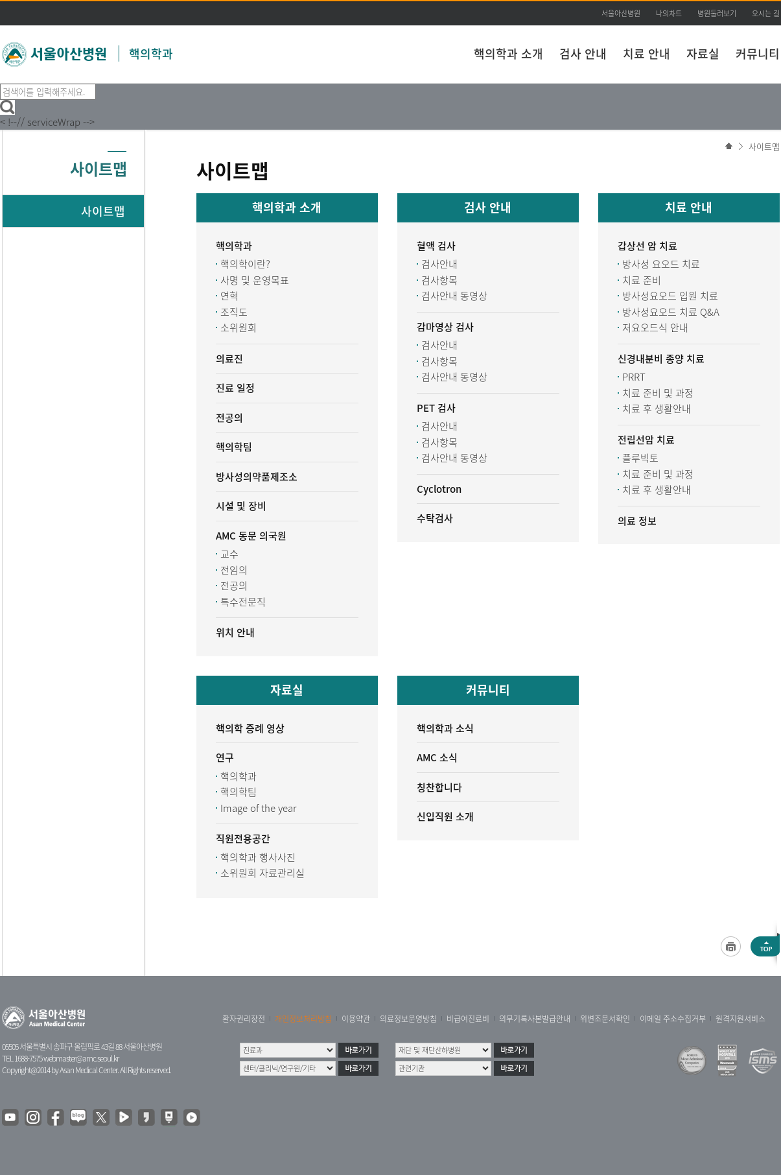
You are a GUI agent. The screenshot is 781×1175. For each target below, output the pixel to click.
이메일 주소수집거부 (673, 1019)
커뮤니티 (758, 53)
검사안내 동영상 (454, 296)
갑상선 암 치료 (647, 246)
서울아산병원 (620, 13)
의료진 (229, 358)
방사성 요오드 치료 (661, 264)
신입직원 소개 (445, 816)
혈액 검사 (436, 246)
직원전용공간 (243, 838)
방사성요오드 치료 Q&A (670, 312)
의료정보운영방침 (408, 1019)
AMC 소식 (437, 757)
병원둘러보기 (716, 13)
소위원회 (238, 327)
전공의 (229, 417)
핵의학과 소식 (445, 728)
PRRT (634, 377)
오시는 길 (766, 13)
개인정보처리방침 (303, 1019)
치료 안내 (646, 53)
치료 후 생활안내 (656, 408)
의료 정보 (637, 521)
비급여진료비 (468, 1019)
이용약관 (356, 1019)
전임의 (234, 570)
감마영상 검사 (445, 327)
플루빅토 (640, 458)
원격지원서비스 (740, 1019)
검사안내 (439, 264)
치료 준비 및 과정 (658, 393)
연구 (225, 757)
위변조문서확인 (605, 1019)
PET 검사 (436, 408)
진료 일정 (235, 388)
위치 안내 (235, 632)
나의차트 (669, 13)
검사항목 (439, 280)
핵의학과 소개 (508, 53)
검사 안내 (583, 53)
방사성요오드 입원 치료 (670, 296)
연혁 (229, 296)
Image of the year (258, 808)
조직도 (234, 312)
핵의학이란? (245, 264)
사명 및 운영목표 (254, 280)
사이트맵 (764, 146)
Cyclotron (439, 489)
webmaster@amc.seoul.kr (81, 1058)
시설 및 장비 (241, 506)
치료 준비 (641, 280)
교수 (229, 554)
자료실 (702, 53)
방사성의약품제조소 (256, 476)
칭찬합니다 (439, 787)
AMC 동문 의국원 (251, 535)
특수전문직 (243, 602)
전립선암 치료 (646, 440)
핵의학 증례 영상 (250, 728)
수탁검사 (435, 518)
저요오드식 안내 (655, 327)
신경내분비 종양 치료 (661, 358)
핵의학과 (151, 53)
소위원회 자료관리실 (262, 873)
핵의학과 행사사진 (258, 857)
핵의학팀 (234, 447)
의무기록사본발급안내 (534, 1019)
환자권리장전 (243, 1019)
